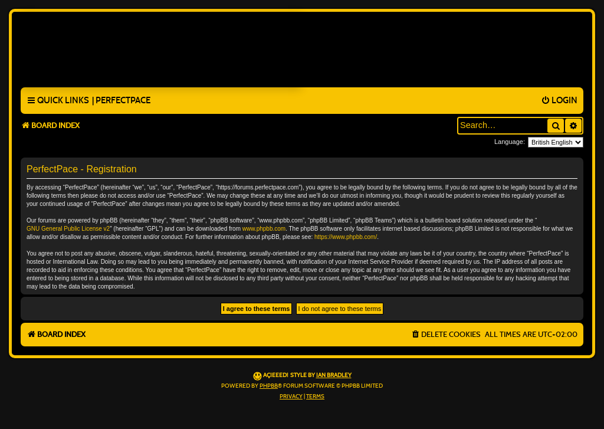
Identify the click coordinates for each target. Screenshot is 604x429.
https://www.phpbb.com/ (345, 237)
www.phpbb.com (263, 228)
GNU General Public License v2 (68, 228)
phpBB (269, 386)
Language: (509, 141)
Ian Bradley (334, 375)
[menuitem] (121, 101)
